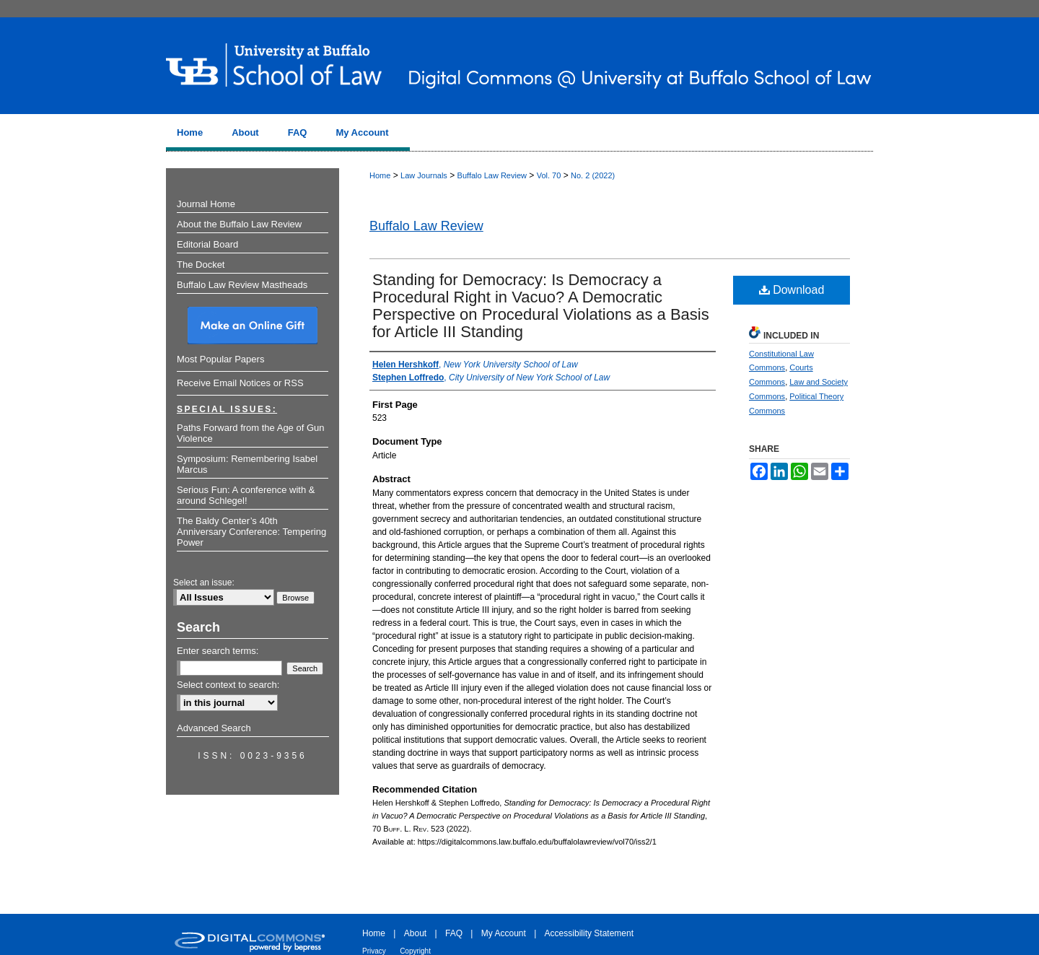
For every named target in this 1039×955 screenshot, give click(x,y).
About (415, 933)
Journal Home (206, 204)
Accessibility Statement (589, 933)
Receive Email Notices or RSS (240, 383)
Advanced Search (214, 728)
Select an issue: (203, 582)
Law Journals (423, 175)
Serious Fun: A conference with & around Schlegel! (246, 495)
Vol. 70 (549, 175)
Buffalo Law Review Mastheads (242, 284)
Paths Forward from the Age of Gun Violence (251, 433)
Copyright (415, 951)
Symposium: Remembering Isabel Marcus (247, 464)
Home (379, 175)
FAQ (453, 933)
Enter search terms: (217, 650)
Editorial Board (207, 244)
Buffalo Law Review (492, 175)
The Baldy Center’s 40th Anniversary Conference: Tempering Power (251, 531)
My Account (503, 933)
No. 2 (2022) (593, 175)
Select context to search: (228, 684)
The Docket (200, 264)
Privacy (374, 951)
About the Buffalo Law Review (239, 224)
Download (792, 290)
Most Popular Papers (220, 359)
